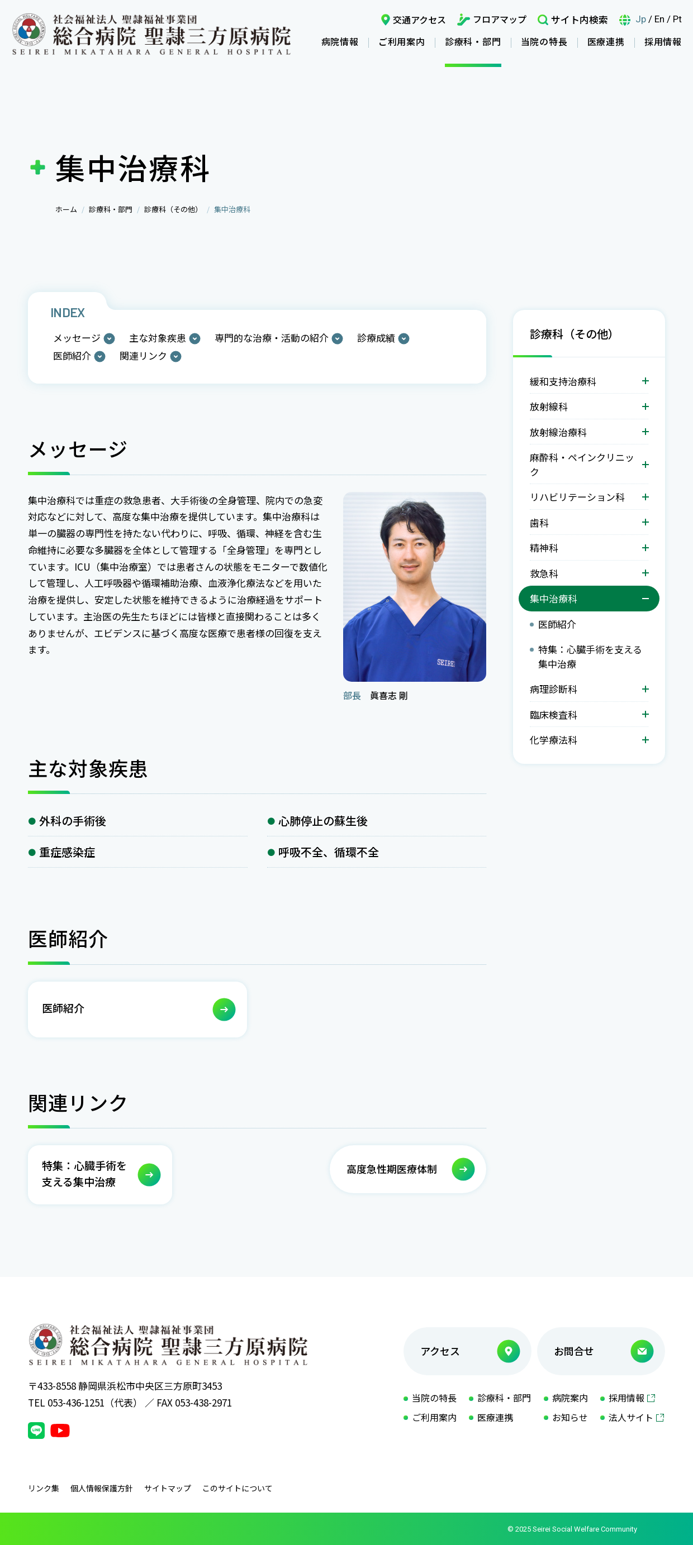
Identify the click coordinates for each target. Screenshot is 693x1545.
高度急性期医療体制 (391, 1168)
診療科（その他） (173, 209)
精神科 (544, 547)
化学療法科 (553, 740)
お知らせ (570, 1417)
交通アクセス (419, 19)
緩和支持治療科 (563, 381)
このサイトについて (237, 1488)
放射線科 (549, 406)
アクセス (440, 1350)
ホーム (66, 209)
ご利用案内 (401, 41)
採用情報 (663, 41)
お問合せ (574, 1350)
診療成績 (376, 338)
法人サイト (631, 1417)
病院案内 (570, 1397)
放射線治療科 (558, 432)
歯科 (539, 522)
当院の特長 (544, 41)
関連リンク (143, 355)
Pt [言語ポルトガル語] (677, 19)
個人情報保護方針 (101, 1488)
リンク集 (43, 1488)
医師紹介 (72, 355)
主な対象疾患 (157, 338)
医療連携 (606, 41)
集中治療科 (553, 598)
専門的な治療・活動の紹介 (272, 338)
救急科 (544, 573)
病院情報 (340, 41)
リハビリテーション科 (577, 497)
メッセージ (77, 338)
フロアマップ (499, 19)
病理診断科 (553, 689)
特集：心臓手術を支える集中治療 (590, 656)
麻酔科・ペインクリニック (582, 464)
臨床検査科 (553, 714)
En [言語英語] (659, 19)
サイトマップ (167, 1488)
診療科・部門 (473, 41)
